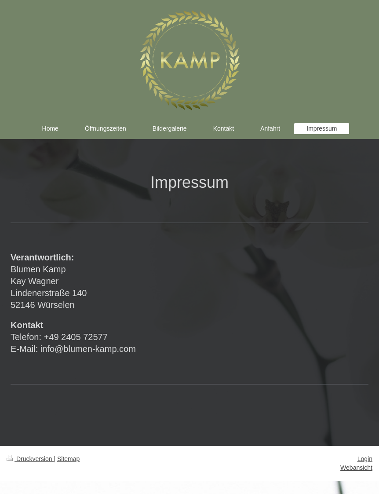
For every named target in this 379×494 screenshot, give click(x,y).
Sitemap (68, 458)
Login (364, 458)
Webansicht (356, 467)
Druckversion (30, 458)
